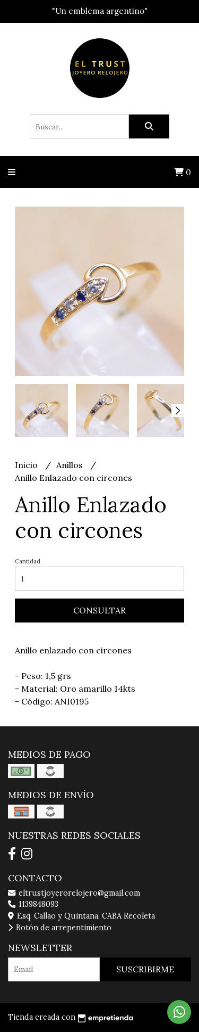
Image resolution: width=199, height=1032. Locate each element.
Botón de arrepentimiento (59, 927)
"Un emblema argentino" (100, 11)
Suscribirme (145, 969)
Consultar (99, 610)
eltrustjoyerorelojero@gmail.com (74, 893)
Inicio (27, 465)
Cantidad (27, 561)
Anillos (70, 465)
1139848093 (33, 904)
